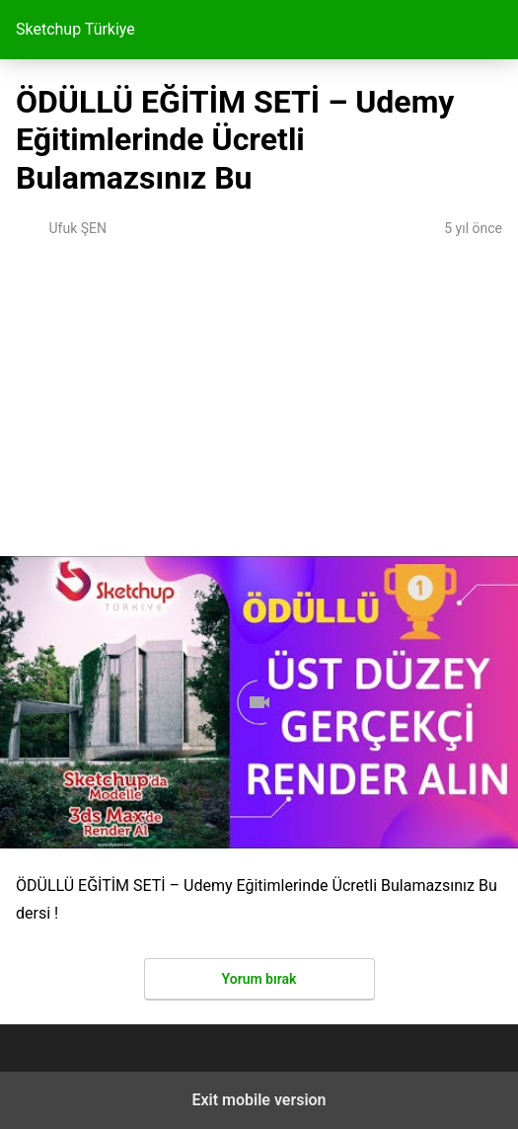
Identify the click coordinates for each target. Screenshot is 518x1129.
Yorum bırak (259, 979)
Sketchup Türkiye (75, 29)
